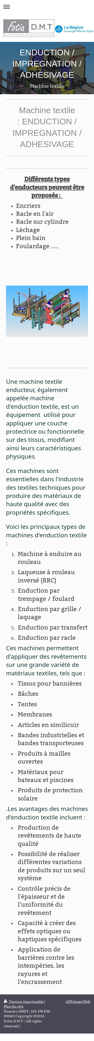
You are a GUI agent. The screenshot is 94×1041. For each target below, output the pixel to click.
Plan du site (13, 1006)
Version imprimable (24, 1001)
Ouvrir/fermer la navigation (47, 6)
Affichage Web (78, 1001)
